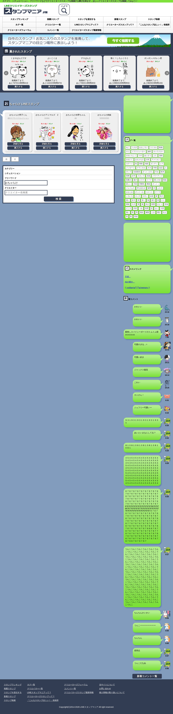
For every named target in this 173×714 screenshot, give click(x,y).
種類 (147, 212)
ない (156, 208)
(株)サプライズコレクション (18, 118)
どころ (128, 208)
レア (161, 164)
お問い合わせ (105, 688)
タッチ (137, 196)
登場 (166, 204)
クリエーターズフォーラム (19, 30)
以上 (164, 212)
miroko (46, 118)
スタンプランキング (19, 19)
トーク (149, 180)
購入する (19, 86)
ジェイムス (130, 188)
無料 (149, 151)
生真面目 (136, 172)
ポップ (128, 172)
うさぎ (134, 147)
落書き (128, 180)
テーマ (157, 192)
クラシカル (141, 168)
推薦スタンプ (53, 19)
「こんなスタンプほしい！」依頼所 (153, 25)
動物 (160, 147)
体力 (153, 200)
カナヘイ (129, 164)
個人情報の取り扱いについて (112, 692)
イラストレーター (138, 151)
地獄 (146, 164)
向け (147, 204)
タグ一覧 (19, 25)
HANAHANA (104, 118)
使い (127, 200)
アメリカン (156, 160)
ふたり (159, 188)
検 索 (58, 199)
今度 (162, 208)
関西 (141, 164)
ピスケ (141, 180)
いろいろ (129, 196)
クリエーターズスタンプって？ (120, 25)
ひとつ (159, 204)
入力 (133, 204)
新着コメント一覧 (147, 676)
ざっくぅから (148, 172)
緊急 (165, 180)
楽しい (128, 184)
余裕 (151, 196)
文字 (133, 176)
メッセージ (130, 168)
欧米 (162, 172)
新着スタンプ (120, 19)
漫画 (160, 156)
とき (153, 212)
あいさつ (147, 156)
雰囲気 (141, 184)
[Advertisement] (147, 114)
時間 (153, 204)
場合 (141, 212)
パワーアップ (157, 176)
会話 (160, 168)
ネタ (149, 168)
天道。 (128, 276)
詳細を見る (18, 144)
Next (167, 73)
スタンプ (141, 176)
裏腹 (148, 184)
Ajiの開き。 (130, 282)
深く (143, 200)
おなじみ (129, 192)
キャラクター (158, 151)
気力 (161, 196)
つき (141, 208)
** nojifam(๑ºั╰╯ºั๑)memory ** (137, 287)
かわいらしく (131, 156)
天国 (135, 184)
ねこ (127, 147)
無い (127, 212)
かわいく (129, 160)
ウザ (140, 156)
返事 (149, 188)
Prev (6, 73)
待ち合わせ (141, 188)
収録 (136, 216)
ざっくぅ (155, 184)
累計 (159, 212)
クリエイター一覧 (53, 25)
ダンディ (154, 164)
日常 (147, 160)
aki (76, 118)
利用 (146, 208)
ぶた (155, 156)
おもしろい (143, 147)
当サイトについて (107, 685)
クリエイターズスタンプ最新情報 (86, 30)
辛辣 (155, 168)
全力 (133, 200)
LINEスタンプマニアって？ (87, 25)
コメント (149, 192)
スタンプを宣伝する (86, 19)
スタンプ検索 (154, 19)
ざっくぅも (139, 192)
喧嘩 (127, 176)
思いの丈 (157, 180)
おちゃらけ (139, 160)
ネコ (127, 151)
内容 (135, 208)
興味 (127, 204)
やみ (156, 172)
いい (163, 200)
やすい (145, 196)
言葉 (148, 176)
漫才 (135, 180)
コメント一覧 (53, 30)
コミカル (153, 147)
